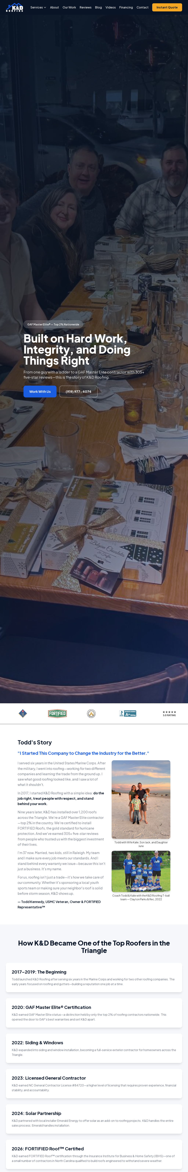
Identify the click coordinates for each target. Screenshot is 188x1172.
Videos (111, 7)
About (54, 7)
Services (38, 7)
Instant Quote (167, 7)
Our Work (69, 7)
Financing (126, 7)
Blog (98, 7)
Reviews (85, 7)
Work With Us (40, 391)
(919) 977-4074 (78, 391)
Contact (143, 7)
